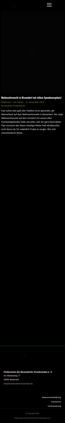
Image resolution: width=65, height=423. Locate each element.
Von (18, 102)
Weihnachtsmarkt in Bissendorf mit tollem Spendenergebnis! (31, 97)
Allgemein (6, 102)
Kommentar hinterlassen (13, 105)
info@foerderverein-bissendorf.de (18, 384)
